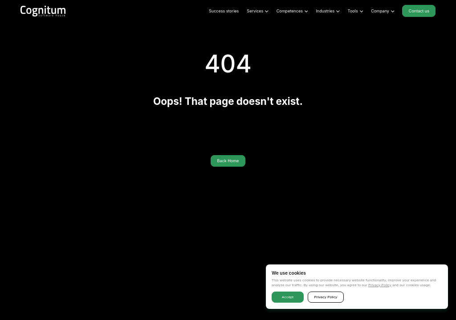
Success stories (224, 10)
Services (257, 10)
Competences (292, 10)
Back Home (228, 160)
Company (382, 10)
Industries (327, 10)
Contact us (419, 10)
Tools (355, 10)
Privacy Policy (379, 285)
